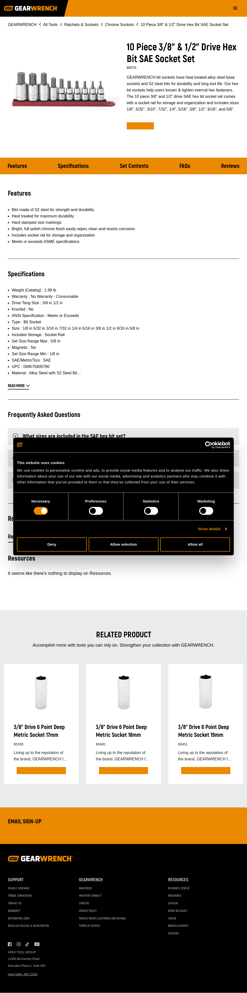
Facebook (10, 944)
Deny (51, 544)
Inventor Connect (90, 896)
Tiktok (27, 944)
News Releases (177, 911)
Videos (172, 918)
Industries (85, 888)
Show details (209, 529)
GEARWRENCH (22, 25)
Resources (178, 880)
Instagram (19, 944)
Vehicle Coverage (19, 888)
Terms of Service (89, 926)
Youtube (36, 944)
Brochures (174, 896)
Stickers (173, 934)
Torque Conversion (20, 896)
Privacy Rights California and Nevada (102, 918)
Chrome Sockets (119, 25)
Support (16, 880)
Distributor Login (18, 918)
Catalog (173, 903)
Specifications (73, 166)
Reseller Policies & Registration (28, 926)
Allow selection (123, 544)
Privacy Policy (88, 911)
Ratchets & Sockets (81, 25)
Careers (84, 903)
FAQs (184, 166)
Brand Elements (178, 926)
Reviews (230, 166)
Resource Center (178, 888)
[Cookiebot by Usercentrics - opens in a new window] (208, 445)
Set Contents (134, 166)
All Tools (50, 25)
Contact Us (15, 903)
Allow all (195, 544)
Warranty (14, 911)
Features (17, 166)
